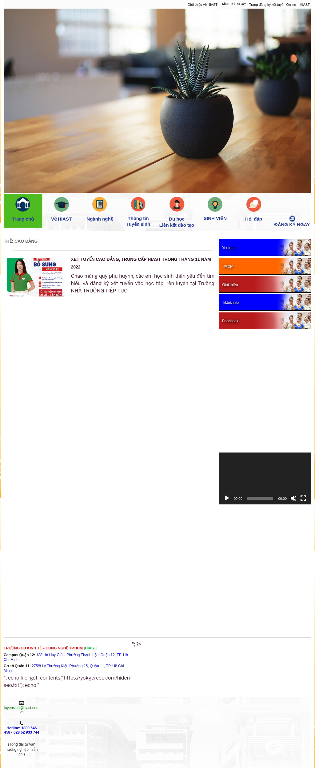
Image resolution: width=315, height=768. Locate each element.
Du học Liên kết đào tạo (176, 212)
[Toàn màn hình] (303, 498)
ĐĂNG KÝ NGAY (233, 4)
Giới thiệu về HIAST (202, 4)
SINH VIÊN (215, 209)
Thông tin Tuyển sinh (138, 212)
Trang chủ (23, 209)
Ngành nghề (99, 209)
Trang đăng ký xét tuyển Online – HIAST (279, 4)
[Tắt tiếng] (293, 498)
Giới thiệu (56, 706)
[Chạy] (227, 498)
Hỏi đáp (253, 209)
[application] (265, 478)
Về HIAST (61, 209)
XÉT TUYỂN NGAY (56, 719)
